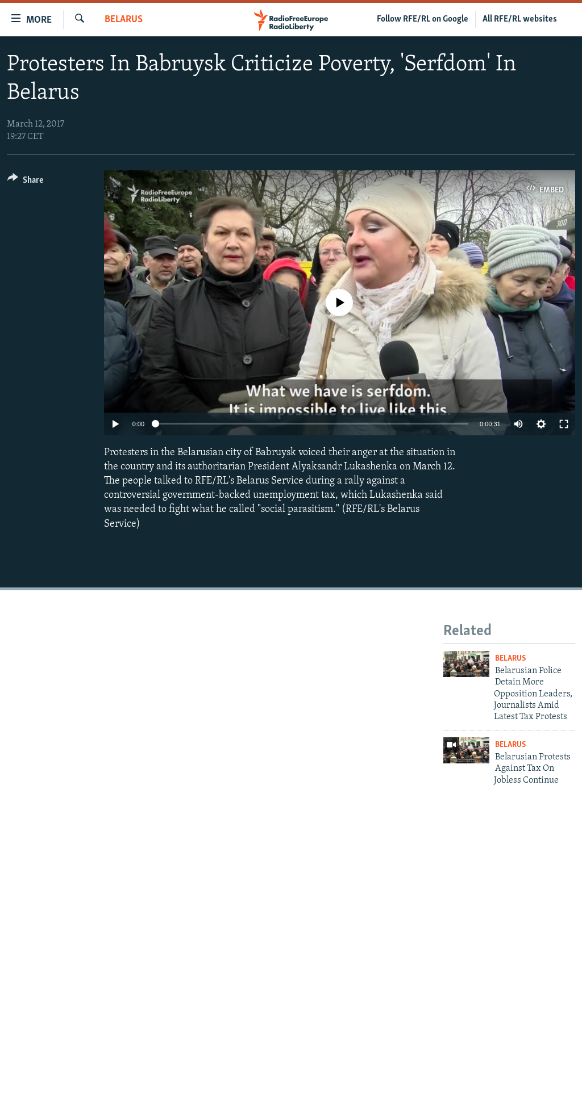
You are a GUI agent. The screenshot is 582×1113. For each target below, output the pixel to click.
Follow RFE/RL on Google (422, 19)
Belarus (124, 19)
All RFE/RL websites (520, 19)
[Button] (25, 182)
